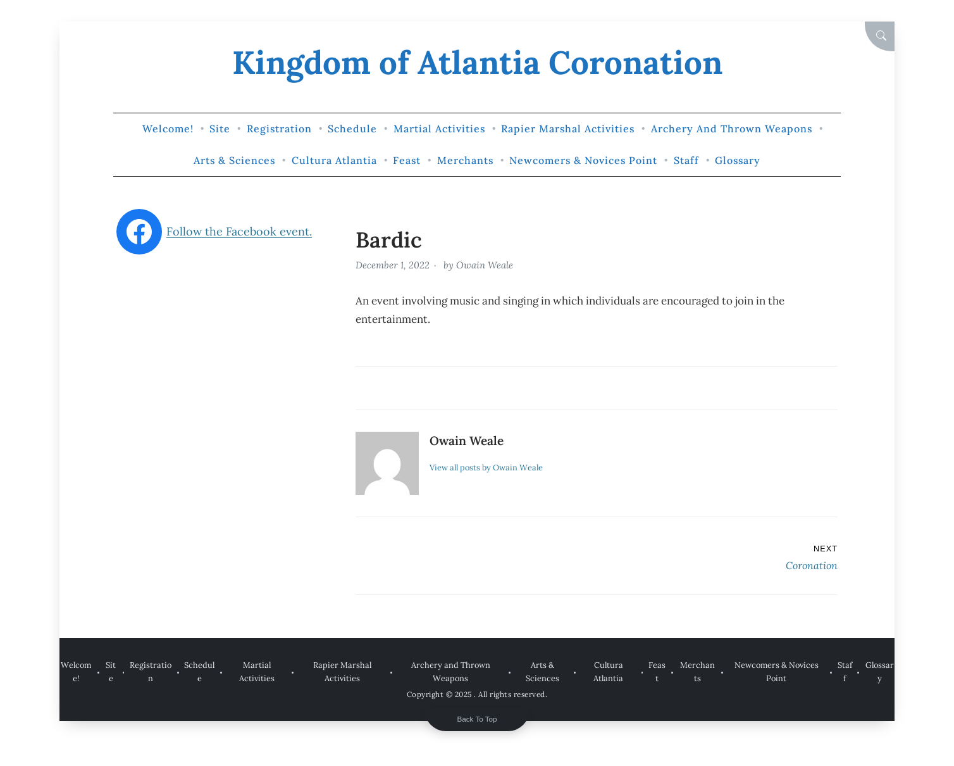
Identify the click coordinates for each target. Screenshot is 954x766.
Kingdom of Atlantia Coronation (477, 62)
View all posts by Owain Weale (486, 467)
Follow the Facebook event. (239, 231)
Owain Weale (484, 265)
